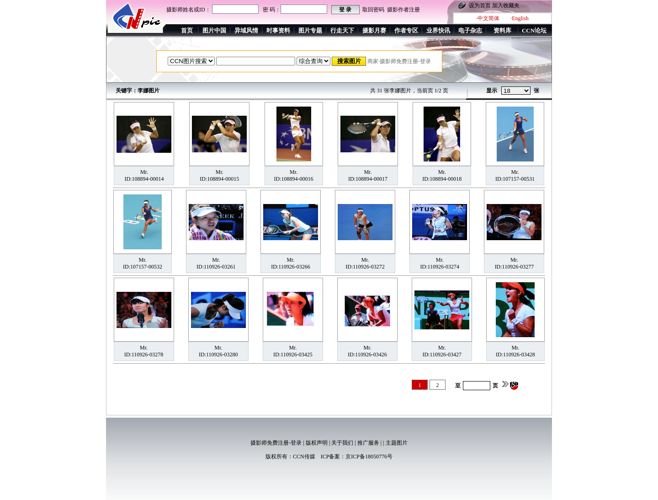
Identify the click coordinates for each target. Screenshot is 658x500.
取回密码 (373, 9)
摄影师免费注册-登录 (276, 443)
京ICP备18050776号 (369, 456)
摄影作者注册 (403, 9)
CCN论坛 (534, 30)
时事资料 (278, 30)
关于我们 (342, 443)
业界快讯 (438, 30)
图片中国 (214, 30)
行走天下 (342, 30)
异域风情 (246, 30)
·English (519, 18)
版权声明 (317, 443)
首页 (187, 30)
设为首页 (480, 5)
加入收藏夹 (506, 5)
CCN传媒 (304, 456)
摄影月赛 (374, 30)
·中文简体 (487, 18)
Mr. (144, 172)
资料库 (502, 30)
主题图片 (397, 443)
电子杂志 (470, 30)
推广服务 (368, 443)
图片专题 (310, 30)
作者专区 (406, 30)
